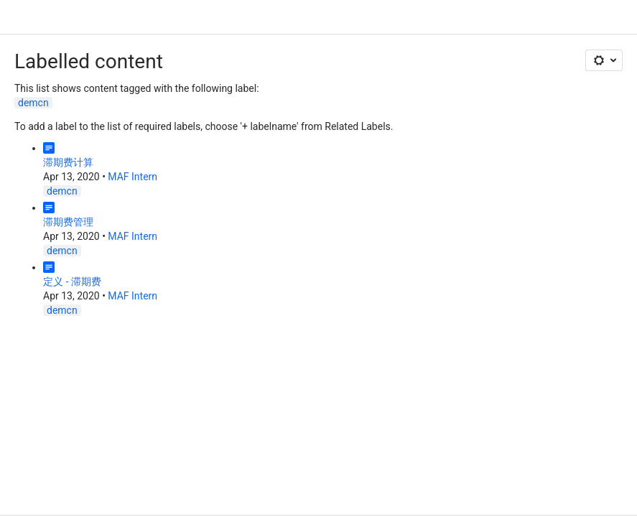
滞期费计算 (68, 162)
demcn (33, 102)
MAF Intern (132, 176)
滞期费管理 (68, 222)
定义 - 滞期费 (72, 281)
